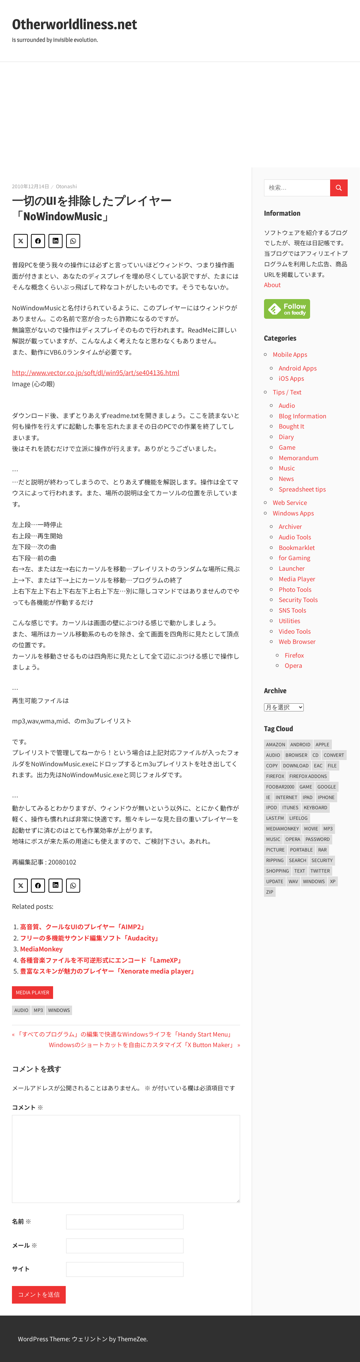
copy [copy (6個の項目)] (272, 765)
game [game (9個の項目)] (306, 786)
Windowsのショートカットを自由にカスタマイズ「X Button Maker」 (142, 1044)
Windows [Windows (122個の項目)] (314, 881)
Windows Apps (293, 512)
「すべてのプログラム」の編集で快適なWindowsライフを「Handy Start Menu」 (124, 1034)
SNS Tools (292, 610)
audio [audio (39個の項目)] (273, 755)
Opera (293, 665)
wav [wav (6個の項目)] (293, 881)
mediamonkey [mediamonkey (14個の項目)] (282, 828)
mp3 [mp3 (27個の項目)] (328, 828)
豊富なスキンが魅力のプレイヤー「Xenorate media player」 (108, 970)
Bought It (291, 426)
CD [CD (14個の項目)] (316, 755)
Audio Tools (295, 536)
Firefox (294, 655)
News (286, 478)
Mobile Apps (290, 354)
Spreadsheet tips (302, 488)
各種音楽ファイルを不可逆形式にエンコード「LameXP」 (102, 959)
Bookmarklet (297, 547)
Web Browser (297, 641)
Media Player (32, 992)
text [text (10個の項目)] (299, 870)
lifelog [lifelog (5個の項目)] (298, 818)
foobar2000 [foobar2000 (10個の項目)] (280, 786)
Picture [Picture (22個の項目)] (275, 849)
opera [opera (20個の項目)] (292, 839)
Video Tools (295, 631)
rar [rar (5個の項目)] (322, 849)
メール (24, 1245)
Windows (59, 1010)
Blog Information (302, 415)
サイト (21, 1268)
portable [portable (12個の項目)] (301, 849)
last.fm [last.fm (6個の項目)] (275, 818)
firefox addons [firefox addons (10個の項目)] (308, 776)
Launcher (292, 568)
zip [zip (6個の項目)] (269, 891)
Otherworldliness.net (74, 24)
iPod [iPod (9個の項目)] (271, 807)
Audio (287, 405)
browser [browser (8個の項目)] (296, 755)
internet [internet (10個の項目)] (286, 797)
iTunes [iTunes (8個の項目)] (290, 807)
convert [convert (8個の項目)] (334, 755)
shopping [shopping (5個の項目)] (277, 870)
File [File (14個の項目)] (332, 765)
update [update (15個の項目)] (274, 881)
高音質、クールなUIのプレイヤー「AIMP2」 (83, 926)
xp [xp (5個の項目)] (332, 881)
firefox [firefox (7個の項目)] (275, 776)
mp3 (38, 1010)
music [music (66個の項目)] (273, 839)
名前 (21, 1221)
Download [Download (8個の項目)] (296, 765)
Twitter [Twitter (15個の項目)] (320, 870)
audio (21, 1010)
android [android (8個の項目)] (300, 744)
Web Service (290, 502)
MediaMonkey (41, 948)
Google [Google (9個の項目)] (326, 786)
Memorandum (299, 457)
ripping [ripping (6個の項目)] (275, 860)
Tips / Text (287, 391)
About (272, 284)
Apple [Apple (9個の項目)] (322, 744)
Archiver (290, 526)
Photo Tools (295, 589)
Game (287, 447)
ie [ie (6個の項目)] (268, 797)
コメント (27, 1107)
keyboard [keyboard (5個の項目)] (315, 807)
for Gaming (294, 557)
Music (287, 467)
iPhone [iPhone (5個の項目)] (326, 797)
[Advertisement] (180, 114)
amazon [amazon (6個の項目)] (275, 744)
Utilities (289, 620)
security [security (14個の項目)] (322, 860)
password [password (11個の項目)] (318, 839)
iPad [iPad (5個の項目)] (308, 797)
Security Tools (298, 599)
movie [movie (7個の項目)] (311, 828)
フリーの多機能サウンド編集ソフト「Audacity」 (90, 937)
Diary (286, 436)
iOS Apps (291, 378)
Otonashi (66, 186)
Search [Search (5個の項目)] (297, 860)
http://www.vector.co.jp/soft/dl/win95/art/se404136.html (95, 372)
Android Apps (298, 367)
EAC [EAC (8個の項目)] (318, 765)
